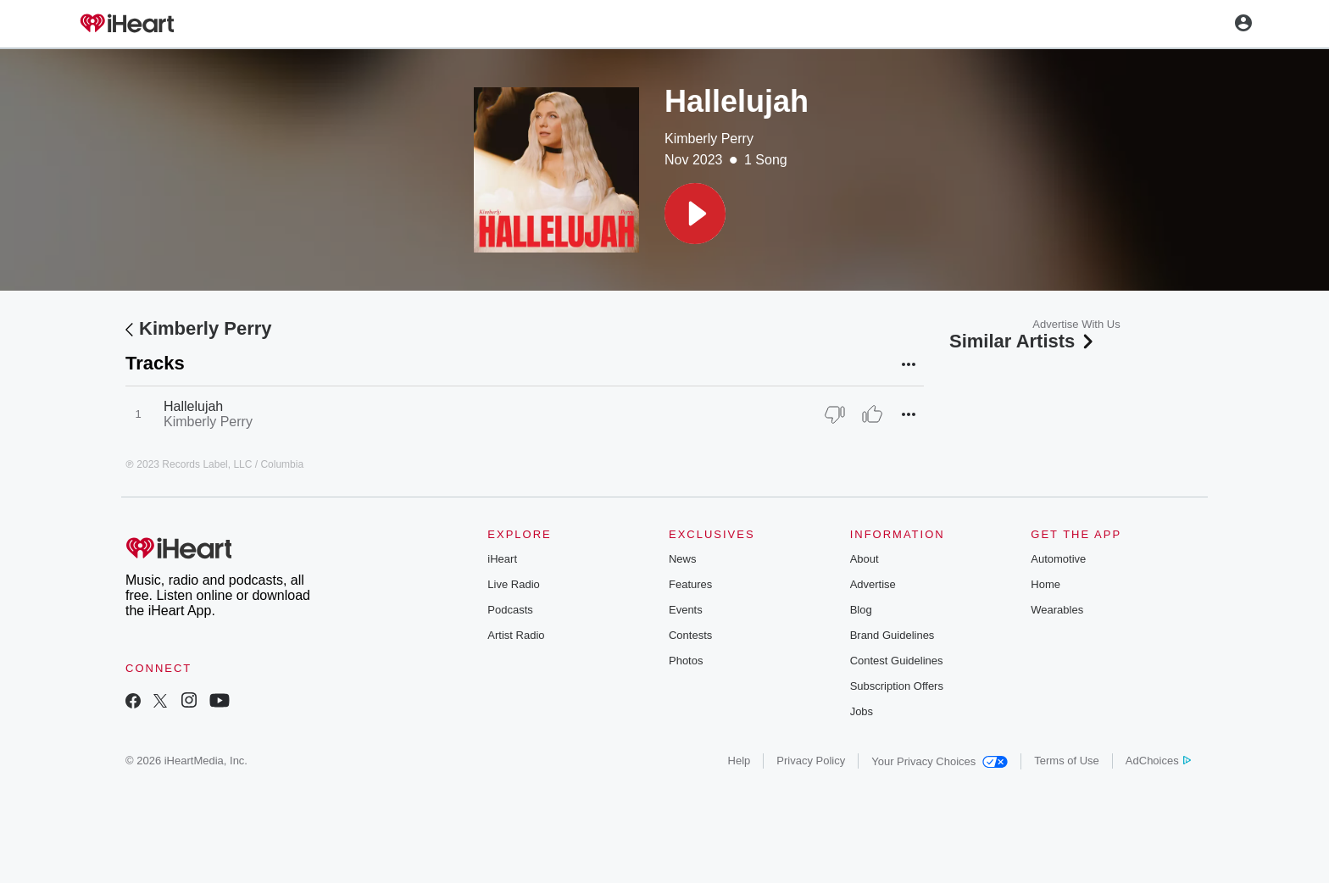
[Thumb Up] (872, 414)
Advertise (873, 584)
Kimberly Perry (708, 138)
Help (739, 760)
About (864, 559)
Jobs (861, 711)
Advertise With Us (1076, 324)
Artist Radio (515, 635)
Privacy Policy (810, 760)
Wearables (1057, 609)
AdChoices (1158, 760)
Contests (690, 635)
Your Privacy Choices (939, 761)
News (683, 559)
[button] (695, 213)
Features (690, 584)
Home (1045, 584)
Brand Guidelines (892, 635)
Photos (686, 660)
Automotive (1058, 559)
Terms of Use (1066, 760)
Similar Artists (1023, 341)
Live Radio (513, 584)
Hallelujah (193, 406)
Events (686, 609)
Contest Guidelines (896, 660)
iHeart (502, 559)
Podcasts (509, 609)
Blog (861, 609)
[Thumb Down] (835, 414)
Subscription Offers (896, 686)
